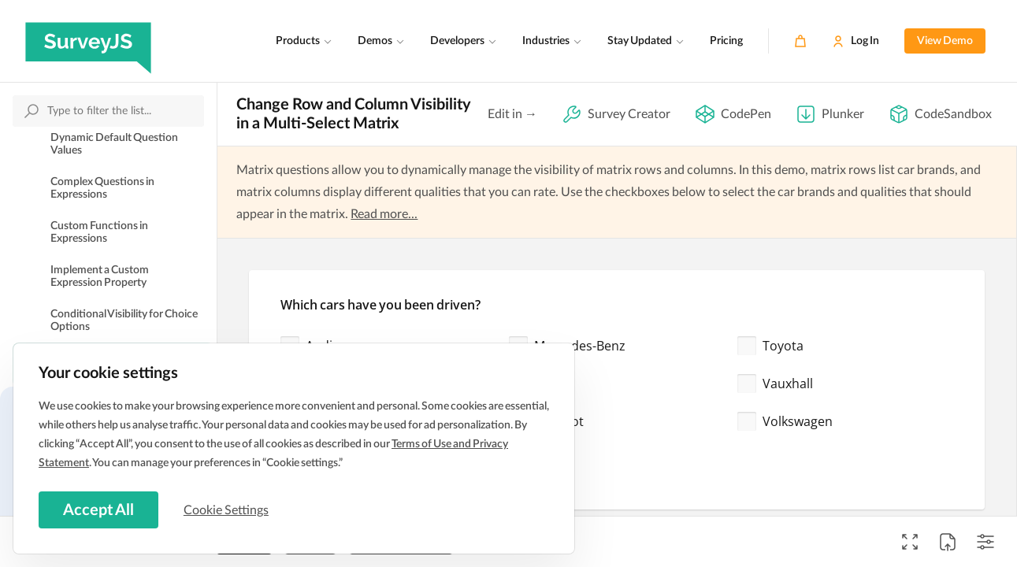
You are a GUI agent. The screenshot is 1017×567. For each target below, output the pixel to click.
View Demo (945, 40)
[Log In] (855, 41)
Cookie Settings (227, 509)
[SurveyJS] (88, 41)
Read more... (384, 214)
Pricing (726, 40)
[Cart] (800, 41)
